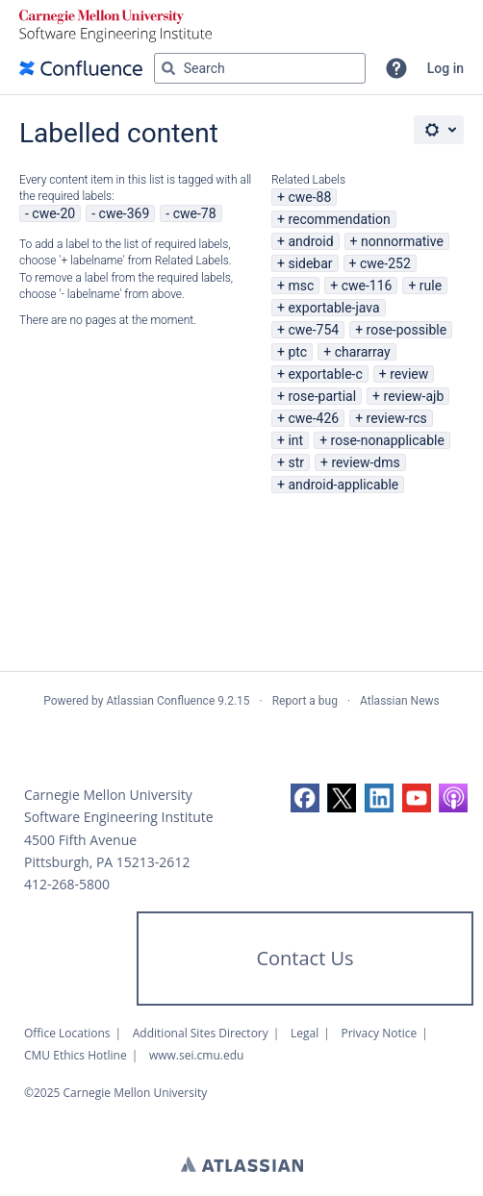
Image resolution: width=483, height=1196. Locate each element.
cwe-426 (313, 418)
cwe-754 (313, 329)
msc (301, 285)
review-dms (365, 462)
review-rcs (397, 418)
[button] (396, 68)
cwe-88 (309, 197)
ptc (297, 352)
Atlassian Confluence (160, 701)
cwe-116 (367, 285)
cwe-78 (194, 213)
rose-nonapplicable (388, 440)
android (310, 241)
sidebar (310, 263)
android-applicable (343, 484)
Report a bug (305, 701)
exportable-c (325, 374)
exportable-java (333, 307)
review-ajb (414, 396)
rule (430, 285)
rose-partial (322, 396)
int (295, 440)
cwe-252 (385, 263)
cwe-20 (53, 213)
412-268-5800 (67, 884)
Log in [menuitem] (445, 68)
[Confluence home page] (81, 68)
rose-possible (407, 329)
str (296, 462)
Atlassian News (400, 701)
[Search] (168, 68)
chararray (363, 352)
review (409, 374)
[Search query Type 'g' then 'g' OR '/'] (260, 68)
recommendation (339, 219)
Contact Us (304, 958)
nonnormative (402, 241)
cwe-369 (124, 213)
